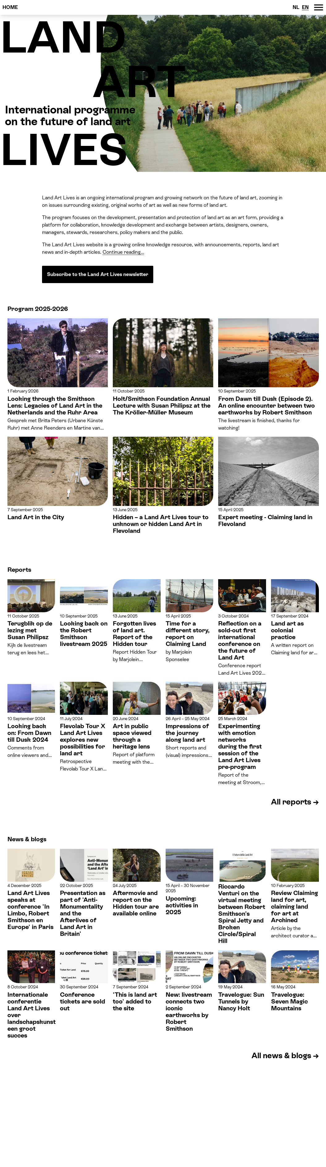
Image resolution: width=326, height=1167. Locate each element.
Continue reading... (123, 252)
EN (305, 7)
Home (10, 7)
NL (296, 7)
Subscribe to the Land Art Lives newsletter (97, 274)
